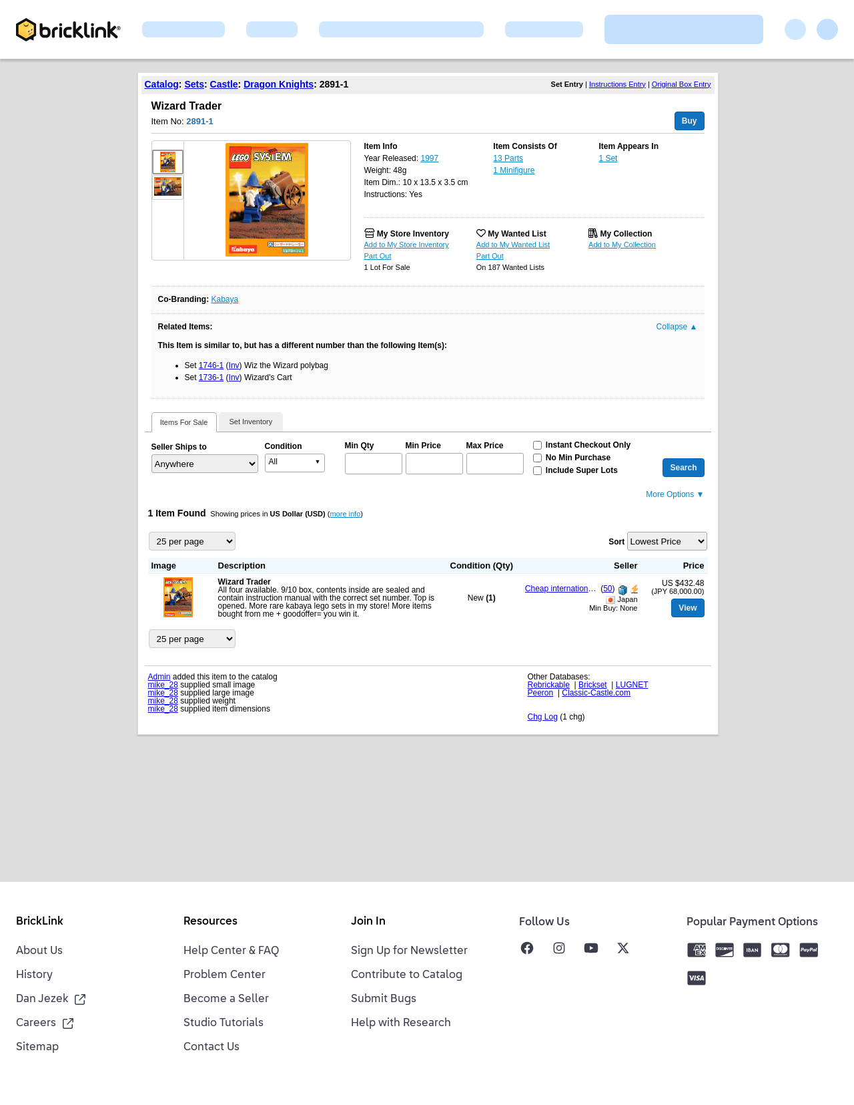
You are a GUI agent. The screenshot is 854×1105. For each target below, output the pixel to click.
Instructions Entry (617, 84)
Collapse (677, 326)
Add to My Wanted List (513, 245)
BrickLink (39, 922)
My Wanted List (517, 234)
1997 (429, 158)
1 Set (607, 158)
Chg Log (543, 717)
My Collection (626, 234)
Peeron (541, 692)
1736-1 (211, 377)
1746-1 (211, 365)
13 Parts (508, 158)
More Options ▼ (675, 494)
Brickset (592, 684)
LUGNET (632, 684)
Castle (224, 84)
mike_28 (163, 684)
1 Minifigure (513, 170)
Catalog (162, 84)
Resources (210, 922)
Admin (159, 676)
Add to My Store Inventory (406, 245)
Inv (234, 365)
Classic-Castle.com (596, 692)
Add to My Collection (622, 245)
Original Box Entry (681, 84)
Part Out (378, 256)
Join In (368, 922)
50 (607, 588)
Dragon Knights (279, 84)
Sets (194, 84)
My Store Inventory (413, 234)
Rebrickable (549, 684)
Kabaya (225, 299)
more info (345, 514)
